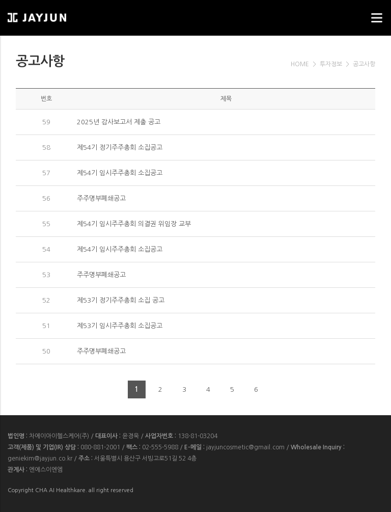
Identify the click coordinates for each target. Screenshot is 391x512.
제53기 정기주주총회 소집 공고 (120, 300)
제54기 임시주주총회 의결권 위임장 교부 (134, 224)
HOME (300, 64)
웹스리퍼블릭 (58, 14)
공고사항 (364, 64)
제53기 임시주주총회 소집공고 (119, 325)
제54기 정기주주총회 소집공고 (119, 147)
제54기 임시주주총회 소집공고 (119, 173)
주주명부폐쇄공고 (101, 198)
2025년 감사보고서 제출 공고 (118, 122)
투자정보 (331, 64)
